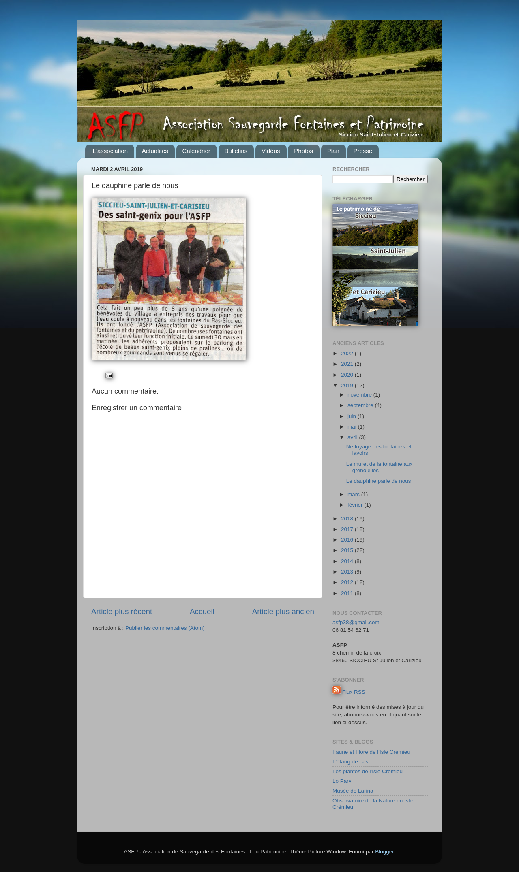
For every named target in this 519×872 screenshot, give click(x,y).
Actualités (155, 150)
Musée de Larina (352, 791)
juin (352, 416)
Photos (303, 150)
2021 (348, 364)
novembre (360, 395)
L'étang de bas (350, 762)
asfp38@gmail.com (356, 622)
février (355, 505)
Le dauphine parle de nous (378, 481)
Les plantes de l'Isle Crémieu (367, 771)
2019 (348, 385)
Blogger (384, 852)
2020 (348, 375)
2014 (348, 561)
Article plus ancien (283, 611)
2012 (348, 582)
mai (352, 427)
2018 (348, 519)
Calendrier (196, 150)
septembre (361, 405)
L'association (110, 150)
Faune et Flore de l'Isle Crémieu (371, 752)
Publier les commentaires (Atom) (165, 628)
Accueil (202, 611)
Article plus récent (121, 611)
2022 (348, 353)
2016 (348, 540)
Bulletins (236, 150)
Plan (333, 150)
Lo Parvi (342, 781)
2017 (348, 529)
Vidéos (271, 150)
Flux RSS (353, 692)
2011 (348, 593)
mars (354, 494)
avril (353, 437)
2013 (348, 572)
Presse (363, 150)
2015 (348, 550)
